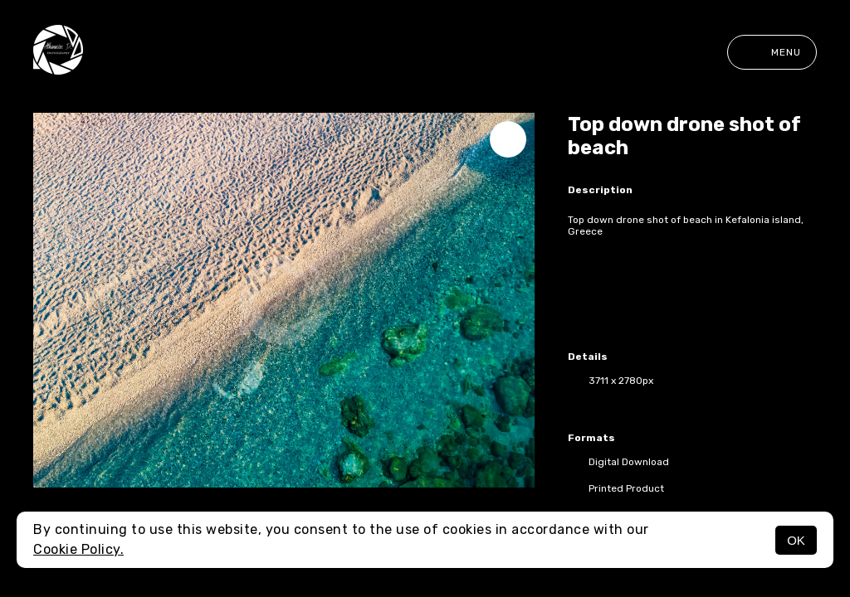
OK (796, 540)
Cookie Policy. (78, 549)
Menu (772, 52)
